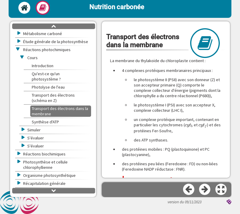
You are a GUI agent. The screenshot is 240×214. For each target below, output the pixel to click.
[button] (221, 190)
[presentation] (189, 125)
